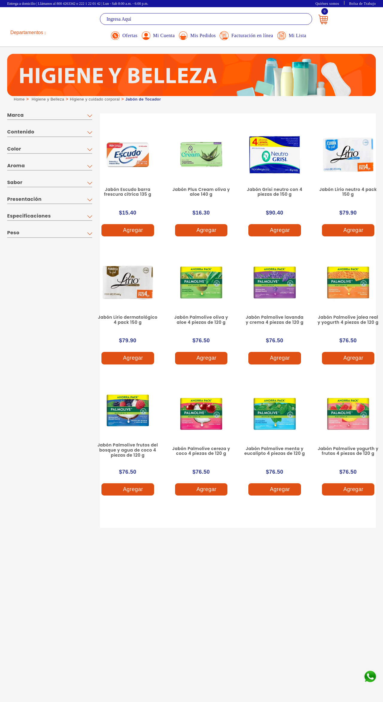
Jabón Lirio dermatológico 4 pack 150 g (127, 319)
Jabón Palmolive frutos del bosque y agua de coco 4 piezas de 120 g (128, 450)
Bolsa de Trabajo (362, 3)
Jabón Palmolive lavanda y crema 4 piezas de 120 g (274, 319)
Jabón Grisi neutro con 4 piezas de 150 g (274, 191)
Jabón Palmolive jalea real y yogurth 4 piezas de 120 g (348, 319)
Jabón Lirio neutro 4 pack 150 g (348, 191)
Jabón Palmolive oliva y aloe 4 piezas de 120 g (201, 319)
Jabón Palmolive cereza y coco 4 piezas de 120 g (201, 451)
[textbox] (206, 19)
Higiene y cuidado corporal (95, 99)
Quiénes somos (327, 3)
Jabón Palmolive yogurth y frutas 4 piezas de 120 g (348, 451)
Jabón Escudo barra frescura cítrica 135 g (127, 191)
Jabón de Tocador (143, 99)
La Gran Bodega (34, 20)
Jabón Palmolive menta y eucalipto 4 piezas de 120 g (274, 451)
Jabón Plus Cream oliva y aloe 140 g (201, 191)
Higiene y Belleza (48, 99)
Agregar (127, 230)
